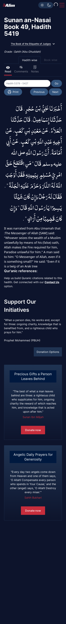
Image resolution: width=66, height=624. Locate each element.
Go (56, 83)
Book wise (50, 60)
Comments (21, 69)
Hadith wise (29, 60)
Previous (39, 92)
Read (8, 69)
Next (55, 92)
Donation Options (48, 352)
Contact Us (52, 282)
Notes (35, 69)
